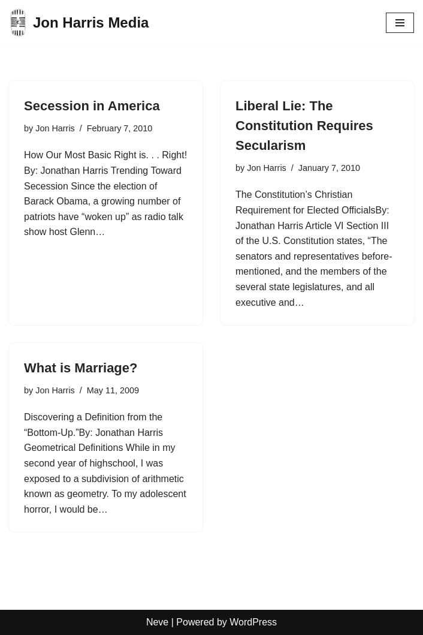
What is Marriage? (80, 367)
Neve (157, 622)
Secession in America (92, 105)
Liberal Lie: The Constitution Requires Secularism (304, 125)
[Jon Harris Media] (79, 22)
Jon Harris (55, 128)
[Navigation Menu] (400, 23)
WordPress (253, 622)
